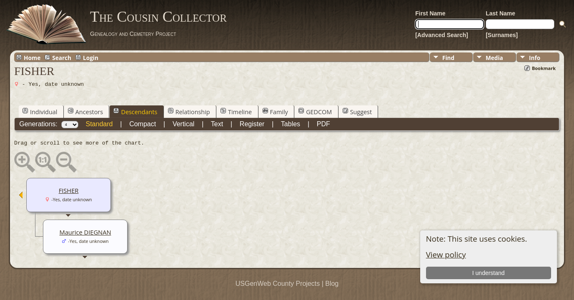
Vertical (183, 124)
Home (32, 57)
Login (90, 57)
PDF (323, 124)
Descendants (135, 112)
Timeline (236, 112)
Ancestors (85, 112)
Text (217, 124)
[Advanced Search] (441, 35)
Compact (142, 124)
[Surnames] (502, 35)
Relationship (189, 112)
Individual (40, 112)
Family (275, 112)
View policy (446, 254)
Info (534, 58)
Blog (331, 283)
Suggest (357, 112)
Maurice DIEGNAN (85, 232)
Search (61, 57)
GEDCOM (315, 112)
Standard (99, 124)
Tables (290, 124)
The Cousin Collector (158, 16)
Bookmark (544, 68)
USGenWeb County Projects (278, 283)
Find (448, 58)
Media (494, 58)
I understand (488, 273)
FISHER (69, 190)
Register (252, 124)
